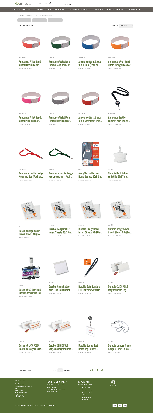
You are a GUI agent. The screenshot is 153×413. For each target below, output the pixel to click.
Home (21, 15)
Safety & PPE (30, 15)
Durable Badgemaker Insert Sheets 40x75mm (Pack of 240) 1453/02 (61, 230)
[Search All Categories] (45, 3)
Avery (80, 169)
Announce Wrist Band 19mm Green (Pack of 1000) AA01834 (59, 63)
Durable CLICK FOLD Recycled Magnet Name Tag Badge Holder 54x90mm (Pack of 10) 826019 (60, 347)
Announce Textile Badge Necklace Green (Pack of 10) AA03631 (61, 175)
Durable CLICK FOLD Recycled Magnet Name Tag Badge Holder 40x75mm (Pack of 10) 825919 (30, 347)
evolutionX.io (52, 405)
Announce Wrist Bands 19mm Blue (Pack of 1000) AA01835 (89, 63)
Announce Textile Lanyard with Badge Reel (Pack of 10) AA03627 (118, 119)
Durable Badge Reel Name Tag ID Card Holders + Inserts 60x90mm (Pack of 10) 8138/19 (89, 347)
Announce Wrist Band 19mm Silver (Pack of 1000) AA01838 (59, 119)
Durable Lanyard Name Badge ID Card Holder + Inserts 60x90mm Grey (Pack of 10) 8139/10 (120, 347)
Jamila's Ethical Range (109, 9)
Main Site (135, 9)
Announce (22, 58)
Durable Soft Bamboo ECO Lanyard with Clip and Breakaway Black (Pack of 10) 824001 (89, 288)
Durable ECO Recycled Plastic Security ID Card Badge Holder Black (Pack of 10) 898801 (30, 291)
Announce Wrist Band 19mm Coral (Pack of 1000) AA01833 (30, 63)
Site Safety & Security (46, 15)
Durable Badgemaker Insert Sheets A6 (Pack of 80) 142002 (30, 232)
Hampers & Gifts (80, 9)
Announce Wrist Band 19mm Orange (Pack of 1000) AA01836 (119, 63)
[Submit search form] (50, 3)
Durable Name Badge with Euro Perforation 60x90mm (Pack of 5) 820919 (59, 288)
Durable (110, 169)
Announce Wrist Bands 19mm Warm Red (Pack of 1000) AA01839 (89, 119)
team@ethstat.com (21, 393)
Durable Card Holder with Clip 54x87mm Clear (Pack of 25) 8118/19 (118, 175)
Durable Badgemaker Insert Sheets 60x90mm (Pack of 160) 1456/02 (120, 230)
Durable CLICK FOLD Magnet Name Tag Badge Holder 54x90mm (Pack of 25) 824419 (120, 288)
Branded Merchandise (50, 9)
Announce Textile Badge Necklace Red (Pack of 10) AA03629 (31, 175)
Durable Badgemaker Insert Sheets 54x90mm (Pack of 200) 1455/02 (90, 230)
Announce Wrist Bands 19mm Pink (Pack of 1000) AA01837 (30, 119)
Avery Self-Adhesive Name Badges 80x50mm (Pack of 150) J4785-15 (90, 175)
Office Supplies (22, 9)
